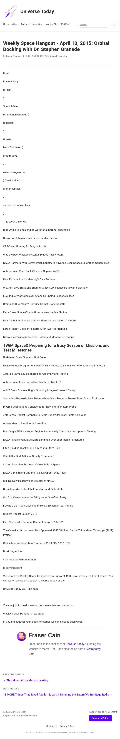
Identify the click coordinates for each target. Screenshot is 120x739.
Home (6, 24)
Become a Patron (100, 718)
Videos (15, 24)
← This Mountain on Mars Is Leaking (25, 680)
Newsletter (37, 24)
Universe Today (29, 11)
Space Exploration (59, 56)
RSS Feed (65, 24)
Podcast (25, 24)
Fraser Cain (11, 56)
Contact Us (51, 726)
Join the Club (51, 24)
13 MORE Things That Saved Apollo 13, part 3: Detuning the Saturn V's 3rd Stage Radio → (57, 694)
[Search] (114, 25)
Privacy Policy (67, 726)
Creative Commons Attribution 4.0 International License (71, 732)
